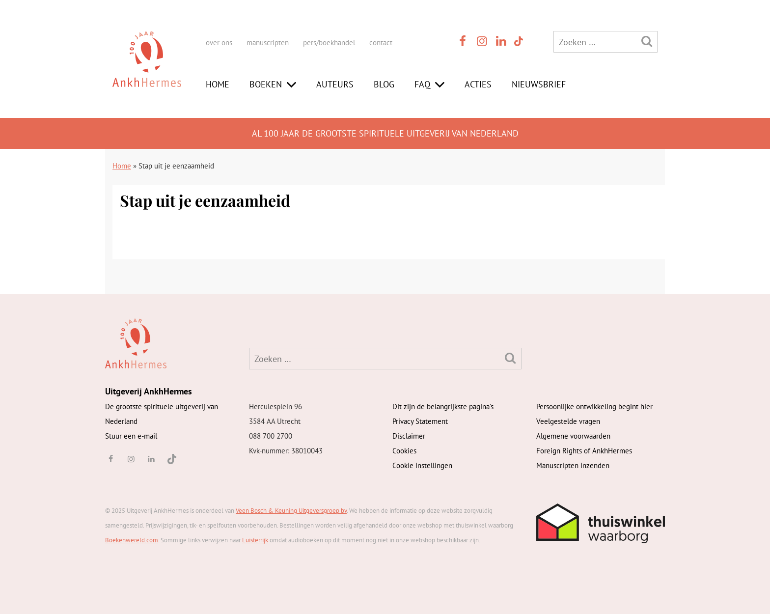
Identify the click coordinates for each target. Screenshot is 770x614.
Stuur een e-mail (131, 436)
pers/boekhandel (329, 42)
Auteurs (335, 84)
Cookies (404, 450)
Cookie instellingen (422, 465)
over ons (219, 42)
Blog (384, 84)
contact (380, 42)
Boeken (265, 84)
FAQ (422, 84)
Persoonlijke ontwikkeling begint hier (594, 406)
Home (217, 84)
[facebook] (462, 41)
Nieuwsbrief (539, 84)
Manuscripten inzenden (572, 465)
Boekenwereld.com (131, 540)
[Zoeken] (646, 41)
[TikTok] (518, 41)
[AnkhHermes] (146, 68)
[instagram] (482, 41)
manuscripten (268, 42)
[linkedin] (501, 41)
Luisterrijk (255, 540)
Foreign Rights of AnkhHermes (584, 450)
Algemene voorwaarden (573, 436)
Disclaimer (408, 436)
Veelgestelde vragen (568, 421)
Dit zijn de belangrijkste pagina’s (443, 406)
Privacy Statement (420, 421)
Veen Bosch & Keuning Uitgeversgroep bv (291, 510)
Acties (478, 84)
